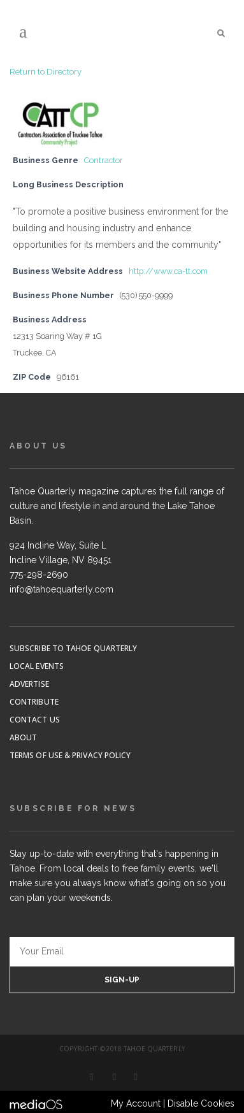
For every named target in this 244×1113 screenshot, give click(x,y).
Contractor (103, 160)
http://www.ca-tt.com (168, 271)
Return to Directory (46, 71)
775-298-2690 (39, 575)
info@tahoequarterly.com (61, 589)
